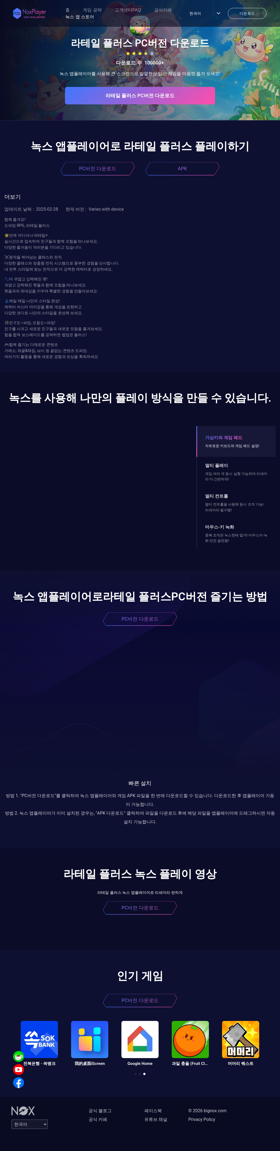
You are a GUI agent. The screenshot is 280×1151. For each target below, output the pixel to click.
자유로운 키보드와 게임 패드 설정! (232, 446)
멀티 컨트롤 (216, 496)
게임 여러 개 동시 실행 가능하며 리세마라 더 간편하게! (236, 476)
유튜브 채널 (155, 1119)
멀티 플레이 (216, 465)
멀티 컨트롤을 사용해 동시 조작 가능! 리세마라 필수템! (234, 507)
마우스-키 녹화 (219, 527)
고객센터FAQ (128, 10)
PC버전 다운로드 (97, 168)
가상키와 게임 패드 (223, 437)
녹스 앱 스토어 (79, 16)
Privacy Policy (201, 1119)
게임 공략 (92, 10)
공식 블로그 (100, 1110)
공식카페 (163, 10)
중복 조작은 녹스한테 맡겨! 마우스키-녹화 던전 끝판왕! (236, 538)
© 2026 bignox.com (207, 1110)
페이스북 (153, 1110)
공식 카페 (98, 1119)
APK (182, 168)
